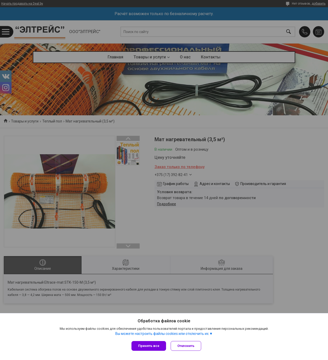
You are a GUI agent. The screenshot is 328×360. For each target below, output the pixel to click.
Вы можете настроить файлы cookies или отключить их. (162, 334)
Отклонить (186, 346)
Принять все (148, 346)
